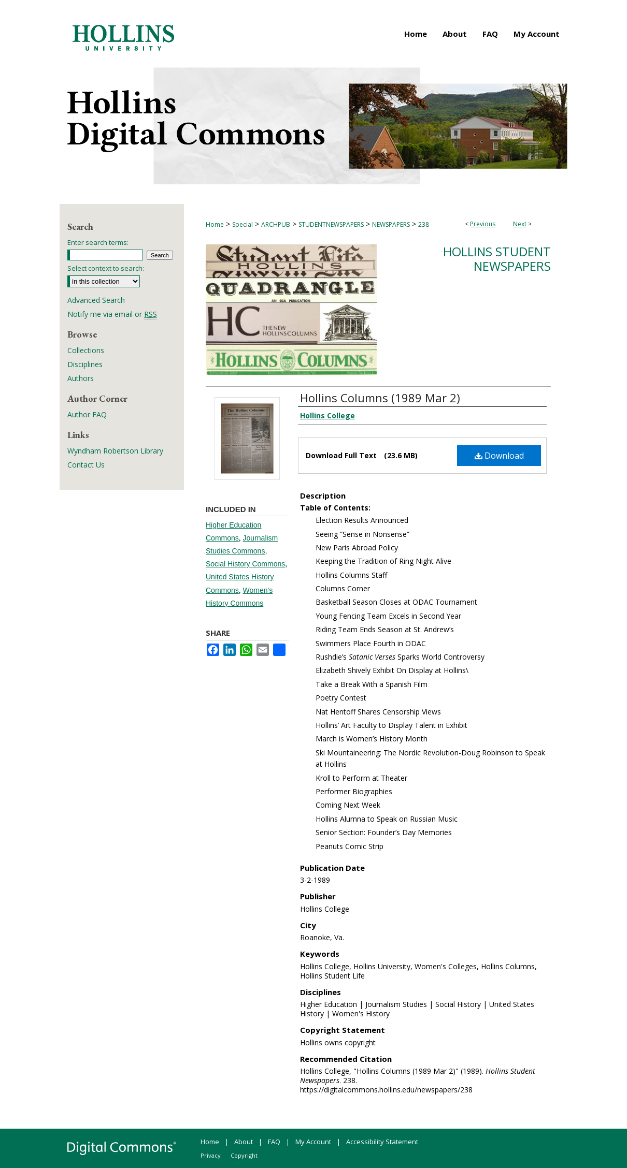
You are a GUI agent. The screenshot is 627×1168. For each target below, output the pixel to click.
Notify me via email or (112, 314)
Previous (482, 224)
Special (242, 224)
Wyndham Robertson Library (115, 451)
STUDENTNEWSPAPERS (331, 224)
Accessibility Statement (382, 1141)
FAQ (274, 1141)
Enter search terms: (98, 242)
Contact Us (86, 465)
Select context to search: (105, 268)
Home (215, 224)
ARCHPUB (275, 224)
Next (519, 224)
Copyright (244, 1155)
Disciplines (85, 364)
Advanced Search (96, 300)
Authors (80, 378)
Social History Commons (245, 564)
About (243, 1141)
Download (499, 455)
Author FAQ (87, 414)
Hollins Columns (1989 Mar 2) (380, 397)
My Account (313, 1141)
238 (423, 224)
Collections (85, 350)
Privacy (211, 1155)
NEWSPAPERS (391, 224)
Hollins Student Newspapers (497, 259)
